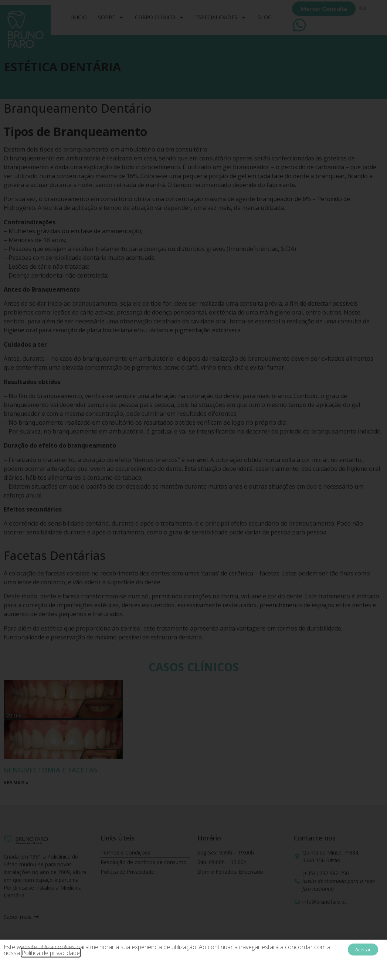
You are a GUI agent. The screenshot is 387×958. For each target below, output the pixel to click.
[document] (193, 479)
